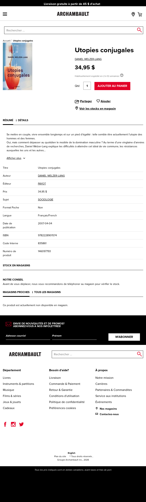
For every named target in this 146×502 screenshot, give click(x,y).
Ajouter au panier (112, 86)
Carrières (101, 384)
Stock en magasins (16, 265)
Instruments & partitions (18, 384)
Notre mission (104, 378)
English (71, 453)
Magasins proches (16, 292)
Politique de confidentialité (67, 402)
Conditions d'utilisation (64, 396)
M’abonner (124, 337)
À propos (101, 370)
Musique (8, 390)
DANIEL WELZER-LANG (88, 59)
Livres (7, 378)
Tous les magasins (47, 292)
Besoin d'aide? (59, 370)
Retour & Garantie (61, 390)
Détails (23, 120)
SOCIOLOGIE (45, 200)
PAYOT (42, 184)
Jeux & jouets (12, 402)
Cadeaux (9, 408)
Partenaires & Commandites (113, 390)
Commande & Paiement (64, 384)
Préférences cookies (62, 408)
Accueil (6, 40)
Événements (103, 402)
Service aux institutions (110, 396)
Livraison (55, 378)
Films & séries (12, 396)
